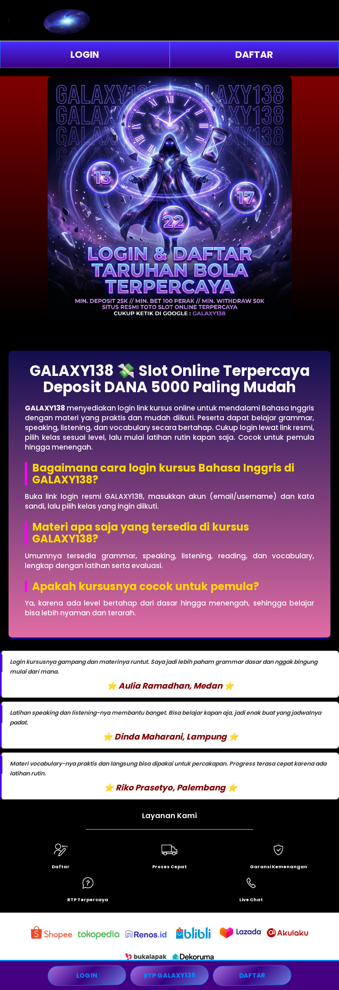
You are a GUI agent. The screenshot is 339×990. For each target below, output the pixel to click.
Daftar (61, 866)
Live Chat (251, 899)
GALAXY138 (45, 408)
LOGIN (84, 54)
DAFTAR (254, 54)
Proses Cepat (169, 866)
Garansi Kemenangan (278, 866)
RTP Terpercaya (87, 899)
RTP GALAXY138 (169, 975)
